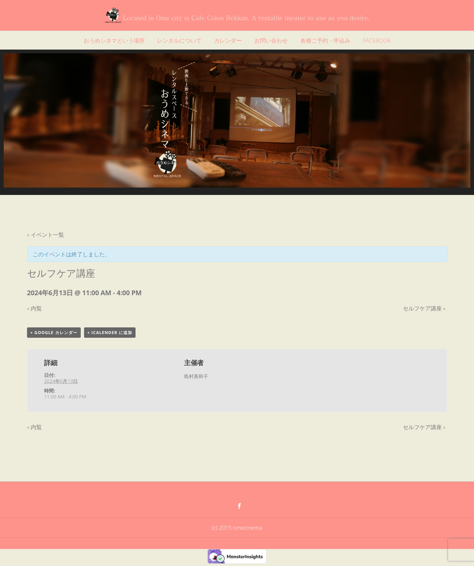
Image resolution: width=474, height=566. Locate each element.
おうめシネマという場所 (114, 40)
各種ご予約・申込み (325, 40)
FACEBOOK (377, 40)
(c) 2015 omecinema (237, 527)
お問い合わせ (271, 40)
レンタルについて (179, 40)
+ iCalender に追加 (109, 332)
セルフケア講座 (424, 308)
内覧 (34, 308)
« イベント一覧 (45, 234)
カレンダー (228, 40)
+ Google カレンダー (53, 332)
